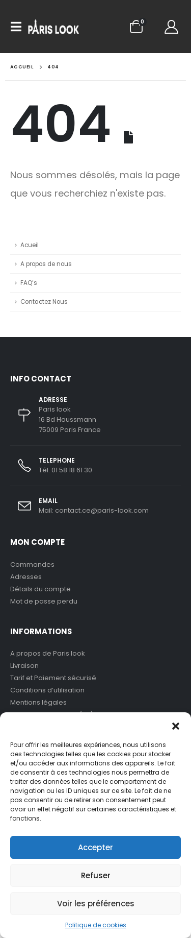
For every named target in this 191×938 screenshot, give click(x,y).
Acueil (29, 245)
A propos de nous (46, 264)
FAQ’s (28, 283)
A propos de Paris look (47, 653)
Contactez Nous (44, 302)
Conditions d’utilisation (47, 690)
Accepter (95, 847)
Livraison (24, 665)
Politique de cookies (95, 925)
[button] (176, 725)
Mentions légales (38, 702)
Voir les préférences (95, 903)
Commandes (32, 564)
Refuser (96, 875)
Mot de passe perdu (43, 601)
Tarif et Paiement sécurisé (53, 678)
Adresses (26, 577)
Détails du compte (40, 589)
